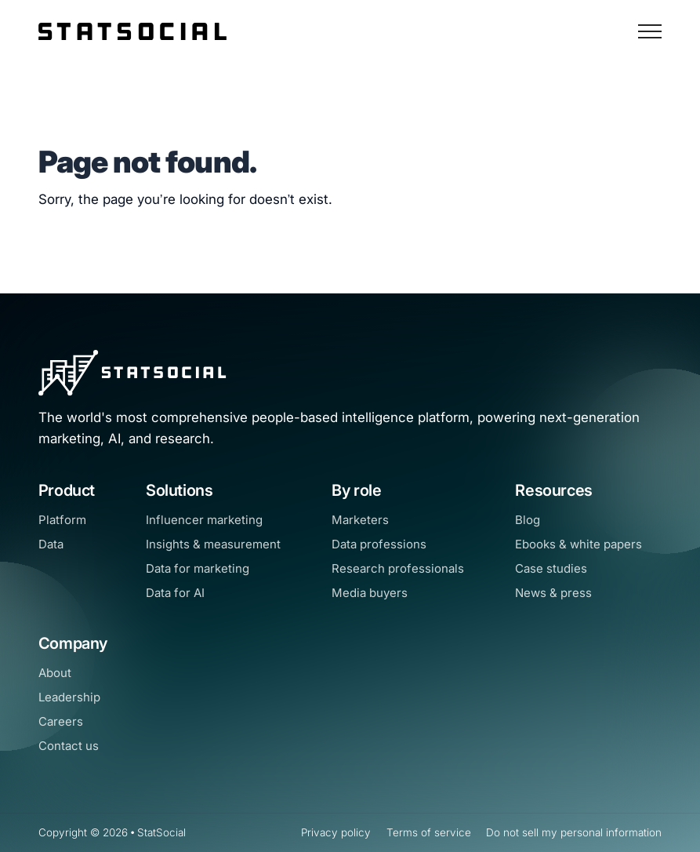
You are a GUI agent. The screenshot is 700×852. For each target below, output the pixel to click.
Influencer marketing (204, 519)
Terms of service (428, 832)
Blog (527, 519)
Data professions (379, 544)
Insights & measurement (213, 544)
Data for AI (175, 592)
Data (50, 544)
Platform (62, 519)
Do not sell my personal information (574, 832)
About (54, 672)
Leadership (69, 697)
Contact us (68, 745)
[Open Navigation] (650, 31)
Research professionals (398, 568)
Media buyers (370, 592)
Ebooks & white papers (578, 544)
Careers (60, 721)
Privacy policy (336, 832)
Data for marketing (197, 568)
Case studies (551, 568)
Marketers (360, 519)
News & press (553, 592)
